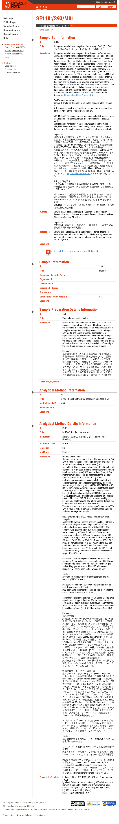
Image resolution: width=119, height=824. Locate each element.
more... (7, 57)
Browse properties (12, 72)
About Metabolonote (24, 815)
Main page (8, 18)
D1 (52, 29)
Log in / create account (106, 2)
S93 (67, 26)
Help (5, 38)
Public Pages (9, 22)
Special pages (10, 66)
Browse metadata (47, 26)
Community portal (12, 30)
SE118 (60, 26)
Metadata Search (11, 26)
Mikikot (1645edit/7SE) (14, 54)
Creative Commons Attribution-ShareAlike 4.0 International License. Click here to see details (57, 809)
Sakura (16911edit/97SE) (15, 47)
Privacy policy (8, 815)
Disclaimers (40, 815)
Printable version (11, 69)
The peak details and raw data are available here (74, 251)
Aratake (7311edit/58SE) (14, 50)
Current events (10, 34)
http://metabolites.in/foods (76, 95)
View (45, 7)
